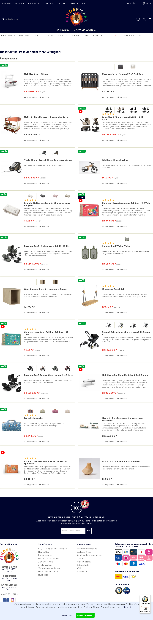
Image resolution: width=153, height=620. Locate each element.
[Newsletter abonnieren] (88, 531)
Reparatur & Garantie (48, 558)
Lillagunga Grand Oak (113, 289)
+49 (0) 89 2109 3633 (9, 570)
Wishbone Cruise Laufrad (115, 160)
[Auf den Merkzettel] (44, 97)
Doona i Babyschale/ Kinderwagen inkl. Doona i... (126, 333)
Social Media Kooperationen (89, 555)
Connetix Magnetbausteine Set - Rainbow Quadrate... (45, 462)
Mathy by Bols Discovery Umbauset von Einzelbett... (122, 419)
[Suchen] (3, 19)
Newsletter (43, 552)
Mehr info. (128, 607)
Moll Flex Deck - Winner (36, 74)
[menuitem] (16, 19)
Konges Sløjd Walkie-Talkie (116, 246)
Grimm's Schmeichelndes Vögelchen (121, 461)
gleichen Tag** (47, 4)
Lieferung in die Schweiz (50, 571)
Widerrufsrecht (83, 562)
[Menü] (149, 596)
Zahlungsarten (45, 562)
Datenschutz (82, 565)
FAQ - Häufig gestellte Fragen (52, 549)
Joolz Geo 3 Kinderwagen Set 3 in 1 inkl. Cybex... (122, 118)
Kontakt (80, 558)
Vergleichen (30, 97)
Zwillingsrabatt (45, 565)
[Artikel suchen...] (17, 19)
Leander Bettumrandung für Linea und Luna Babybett (47, 204)
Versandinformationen (49, 568)
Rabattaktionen (45, 555)
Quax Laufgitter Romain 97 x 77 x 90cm (122, 74)
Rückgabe (43, 575)
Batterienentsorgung (86, 549)
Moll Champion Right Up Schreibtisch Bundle (125, 375)
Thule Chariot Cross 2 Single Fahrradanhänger (48, 160)
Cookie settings (83, 552)
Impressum (81, 571)
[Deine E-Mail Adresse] (76, 531)
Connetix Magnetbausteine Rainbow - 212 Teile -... (126, 204)
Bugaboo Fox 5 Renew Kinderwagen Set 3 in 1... (48, 375)
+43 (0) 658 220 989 (9, 579)
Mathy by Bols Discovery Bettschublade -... (46, 117)
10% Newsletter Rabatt (14, 4)
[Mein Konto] (144, 19)
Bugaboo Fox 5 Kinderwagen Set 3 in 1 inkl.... (47, 246)
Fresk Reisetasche (33, 418)
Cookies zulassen (85, 615)
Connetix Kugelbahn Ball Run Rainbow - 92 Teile (46, 333)
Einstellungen (67, 615)
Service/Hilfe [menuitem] (132, 3)
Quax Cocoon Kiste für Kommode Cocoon (45, 289)
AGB (78, 568)
